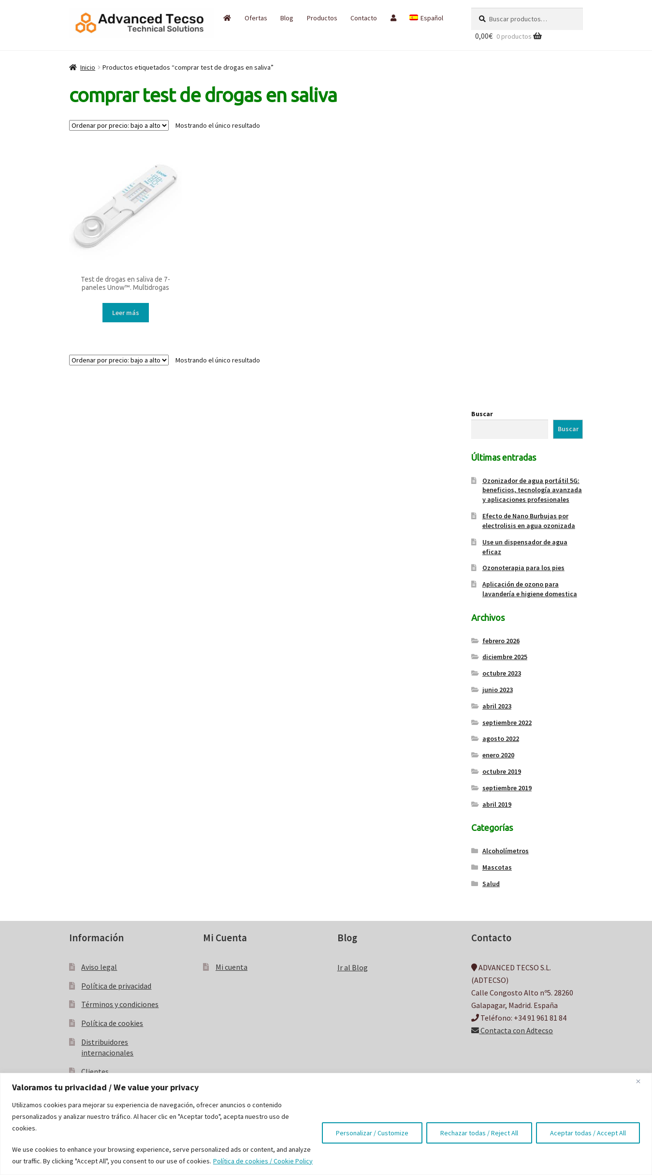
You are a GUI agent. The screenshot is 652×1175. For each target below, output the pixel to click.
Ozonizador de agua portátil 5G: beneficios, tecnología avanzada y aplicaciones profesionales (532, 490)
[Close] (642, 1081)
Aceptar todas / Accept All (588, 1133)
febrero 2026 (501, 640)
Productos (322, 18)
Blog (286, 18)
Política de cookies (112, 1023)
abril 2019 (496, 804)
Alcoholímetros (505, 850)
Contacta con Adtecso (512, 1030)
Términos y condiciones (120, 1004)
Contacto (363, 18)
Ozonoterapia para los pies (523, 567)
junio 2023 (497, 689)
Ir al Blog (352, 967)
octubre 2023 (501, 673)
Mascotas (497, 867)
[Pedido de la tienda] (119, 125)
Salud (491, 883)
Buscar (482, 413)
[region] (326, 1124)
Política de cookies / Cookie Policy (263, 1161)
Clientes (95, 1071)
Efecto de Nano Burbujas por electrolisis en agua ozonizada (528, 521)
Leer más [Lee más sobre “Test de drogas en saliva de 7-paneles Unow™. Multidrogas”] (125, 312)
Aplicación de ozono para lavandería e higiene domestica (529, 589)
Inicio (87, 67)
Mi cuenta (231, 967)
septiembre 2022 (507, 722)
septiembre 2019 (507, 787)
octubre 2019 (501, 771)
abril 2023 (496, 706)
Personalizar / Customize (372, 1133)
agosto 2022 (500, 738)
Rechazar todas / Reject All (479, 1133)
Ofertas (256, 18)
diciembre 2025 (504, 656)
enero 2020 (498, 755)
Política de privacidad (116, 986)
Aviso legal (99, 967)
